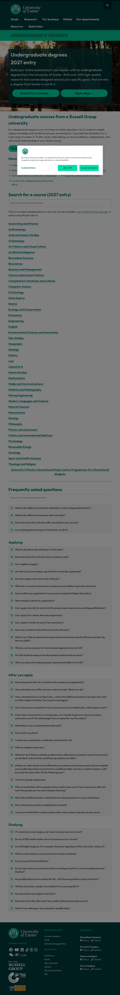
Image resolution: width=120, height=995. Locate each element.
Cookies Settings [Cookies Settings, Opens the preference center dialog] (28, 168)
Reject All (68, 168)
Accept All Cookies (89, 168)
